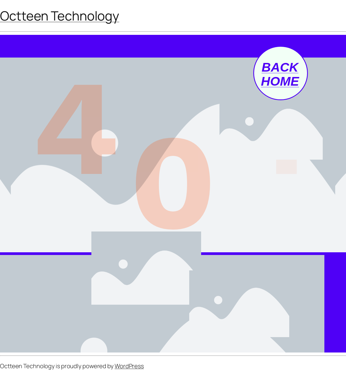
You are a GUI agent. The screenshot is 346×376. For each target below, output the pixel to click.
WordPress (129, 366)
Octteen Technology (59, 15)
